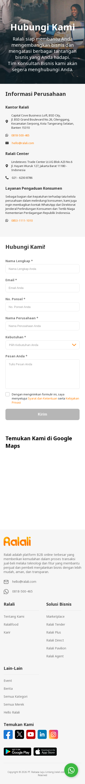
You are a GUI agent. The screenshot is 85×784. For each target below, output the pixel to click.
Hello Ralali (12, 712)
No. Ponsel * (15, 299)
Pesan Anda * (16, 356)
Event (8, 680)
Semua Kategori (15, 696)
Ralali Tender (55, 624)
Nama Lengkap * (19, 261)
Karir (7, 632)
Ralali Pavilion (56, 648)
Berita (8, 688)
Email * (11, 280)
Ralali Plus (53, 632)
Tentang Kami (14, 616)
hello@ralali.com (23, 143)
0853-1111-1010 (22, 220)
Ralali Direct (55, 640)
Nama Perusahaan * (21, 318)
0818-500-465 (20, 135)
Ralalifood (11, 624)
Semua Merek (14, 704)
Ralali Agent (55, 656)
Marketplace (55, 616)
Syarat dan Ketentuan (42, 398)
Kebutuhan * (15, 337)
